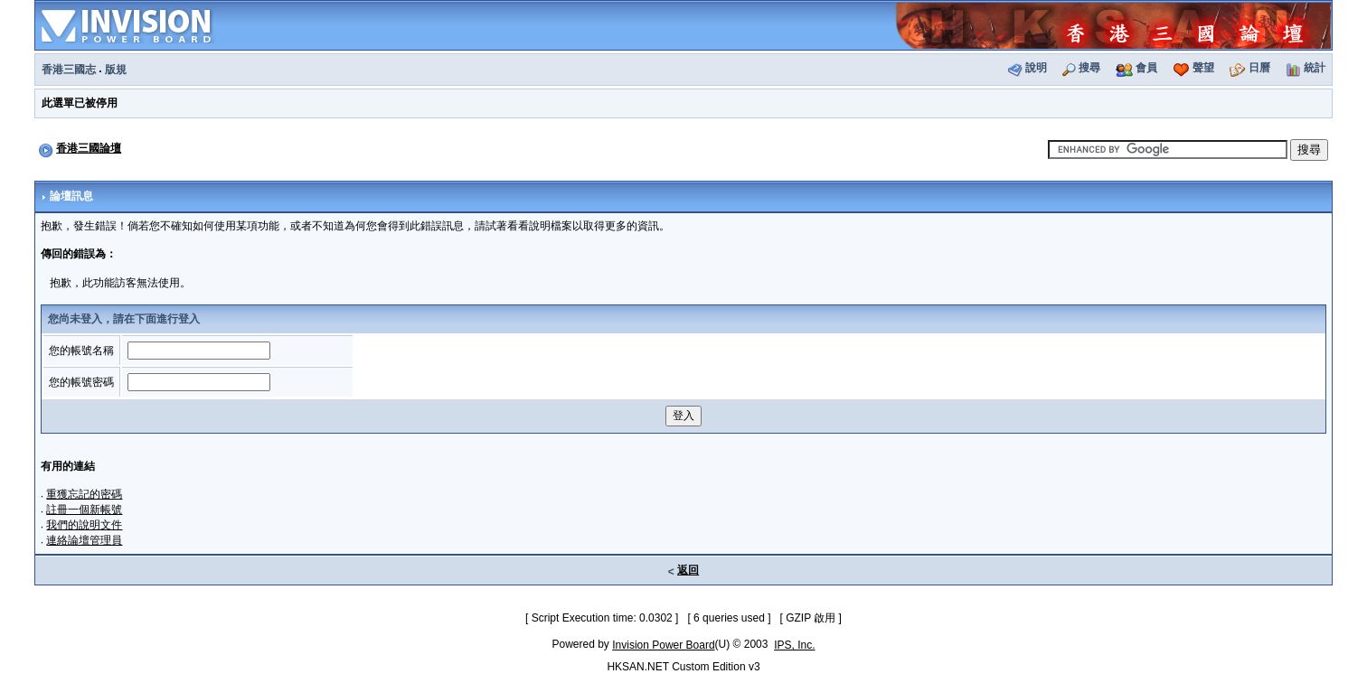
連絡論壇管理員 (84, 540)
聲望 (1203, 67)
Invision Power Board (663, 645)
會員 (1146, 67)
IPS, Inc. (794, 645)
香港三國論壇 (88, 148)
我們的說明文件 (84, 525)
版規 (116, 69)
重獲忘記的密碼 (84, 494)
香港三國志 (69, 69)
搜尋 (1089, 67)
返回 (688, 570)
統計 (1314, 67)
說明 (1036, 67)
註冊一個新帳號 (84, 509)
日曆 (1259, 67)
